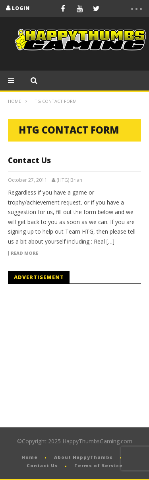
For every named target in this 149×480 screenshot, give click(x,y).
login (21, 8)
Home (14, 101)
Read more (24, 253)
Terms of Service (98, 465)
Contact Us (29, 160)
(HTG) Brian (69, 180)
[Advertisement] (74, 356)
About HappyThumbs (83, 457)
